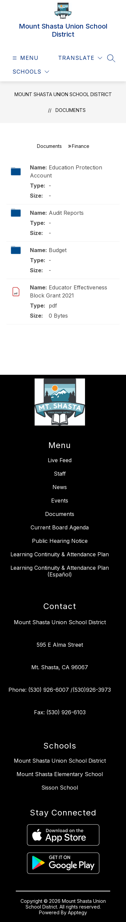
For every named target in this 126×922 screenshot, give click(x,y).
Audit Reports (66, 212)
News (59, 487)
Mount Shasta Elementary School (59, 774)
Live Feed (60, 460)
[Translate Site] (80, 58)
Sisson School (59, 787)
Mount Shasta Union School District (63, 94)
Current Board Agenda (60, 527)
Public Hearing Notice (60, 540)
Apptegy (77, 912)
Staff (60, 473)
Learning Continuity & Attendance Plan (59, 554)
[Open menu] (25, 58)
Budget (58, 250)
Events (59, 500)
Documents (70, 110)
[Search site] (111, 58)
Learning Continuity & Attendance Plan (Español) (59, 571)
